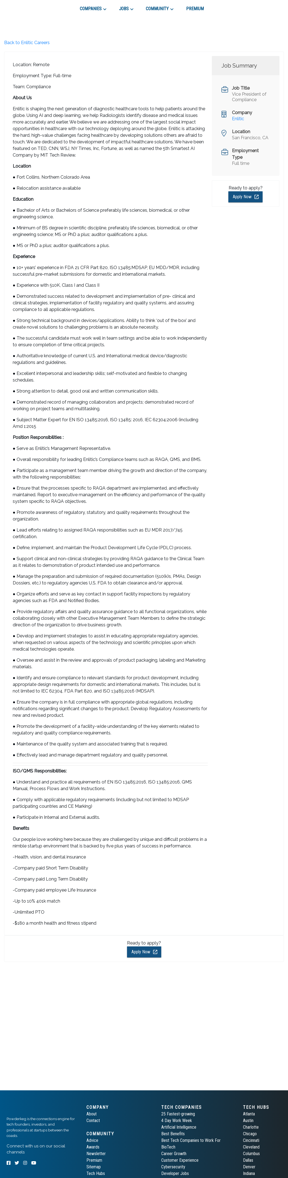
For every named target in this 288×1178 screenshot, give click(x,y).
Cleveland (251, 1147)
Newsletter (96, 1153)
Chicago (250, 1133)
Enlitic (238, 118)
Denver (249, 1166)
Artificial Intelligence (178, 1127)
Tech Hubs (95, 1173)
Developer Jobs (175, 1173)
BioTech (168, 1147)
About (91, 1114)
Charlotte (251, 1127)
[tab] (26, 6)
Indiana (249, 1173)
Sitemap (93, 1166)
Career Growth (173, 1153)
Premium (94, 1160)
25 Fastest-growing (178, 1114)
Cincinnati (251, 1140)
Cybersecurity (173, 1166)
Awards (92, 1147)
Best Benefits (173, 1133)
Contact (93, 1120)
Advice (92, 1140)
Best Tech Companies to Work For (191, 1140)
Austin (248, 1120)
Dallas (248, 1160)
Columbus (251, 1153)
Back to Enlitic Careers (27, 42)
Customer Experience (180, 1160)
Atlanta (249, 1114)
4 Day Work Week (176, 1120)
